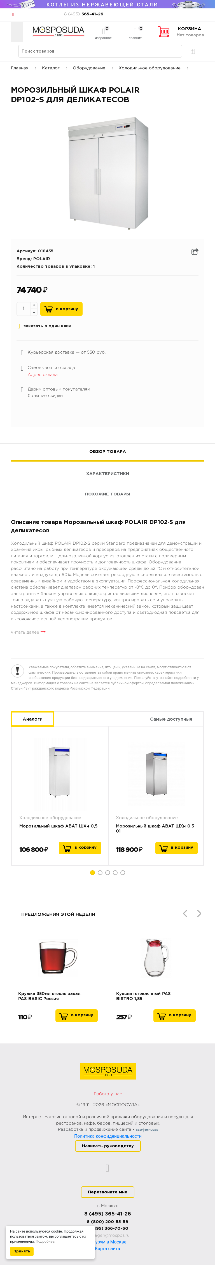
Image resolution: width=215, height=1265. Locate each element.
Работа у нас (108, 1094)
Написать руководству (108, 1146)
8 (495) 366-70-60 (107, 1228)
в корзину (85, 847)
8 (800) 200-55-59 (107, 1222)
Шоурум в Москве (108, 1242)
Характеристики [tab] (107, 474)
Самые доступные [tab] (171, 718)
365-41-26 (83, 14)
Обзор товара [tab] (107, 451)
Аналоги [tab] (33, 718)
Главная (23, 68)
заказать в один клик (44, 326)
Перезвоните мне (107, 1192)
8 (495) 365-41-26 (107, 1214)
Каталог (54, 68)
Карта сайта (107, 1248)
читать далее (25, 632)
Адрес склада (43, 375)
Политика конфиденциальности (108, 1136)
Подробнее (45, 1241)
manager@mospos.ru (108, 1235)
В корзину (67, 309)
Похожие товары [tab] (107, 494)
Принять (21, 1251)
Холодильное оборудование (153, 68)
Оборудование (93, 68)
